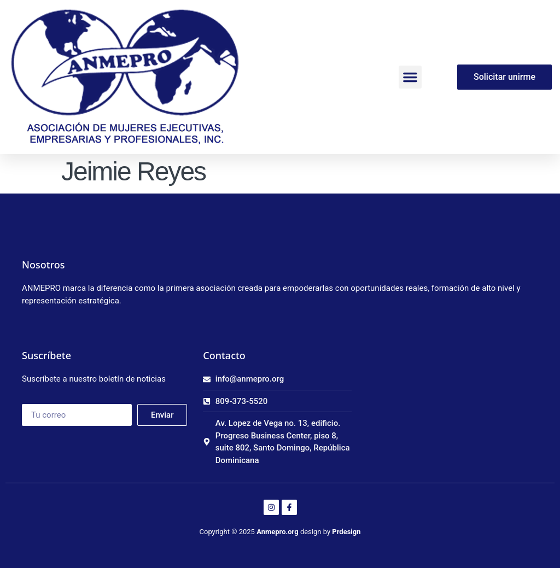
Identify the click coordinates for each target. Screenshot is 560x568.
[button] (410, 77)
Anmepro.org (277, 532)
